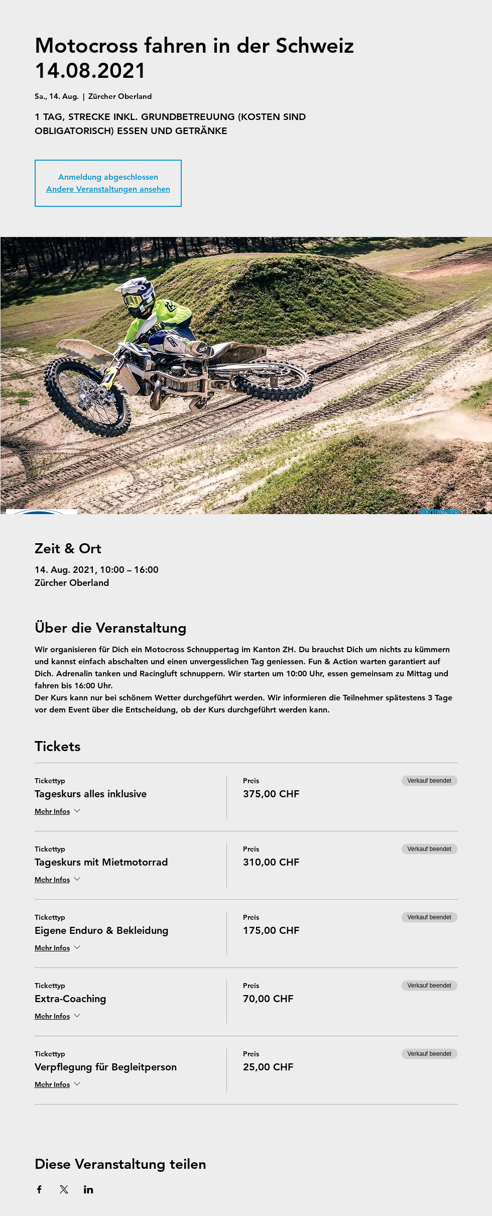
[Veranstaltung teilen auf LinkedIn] (88, 1189)
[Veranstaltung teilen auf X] (64, 1189)
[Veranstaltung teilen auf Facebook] (39, 1189)
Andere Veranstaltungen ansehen (108, 189)
